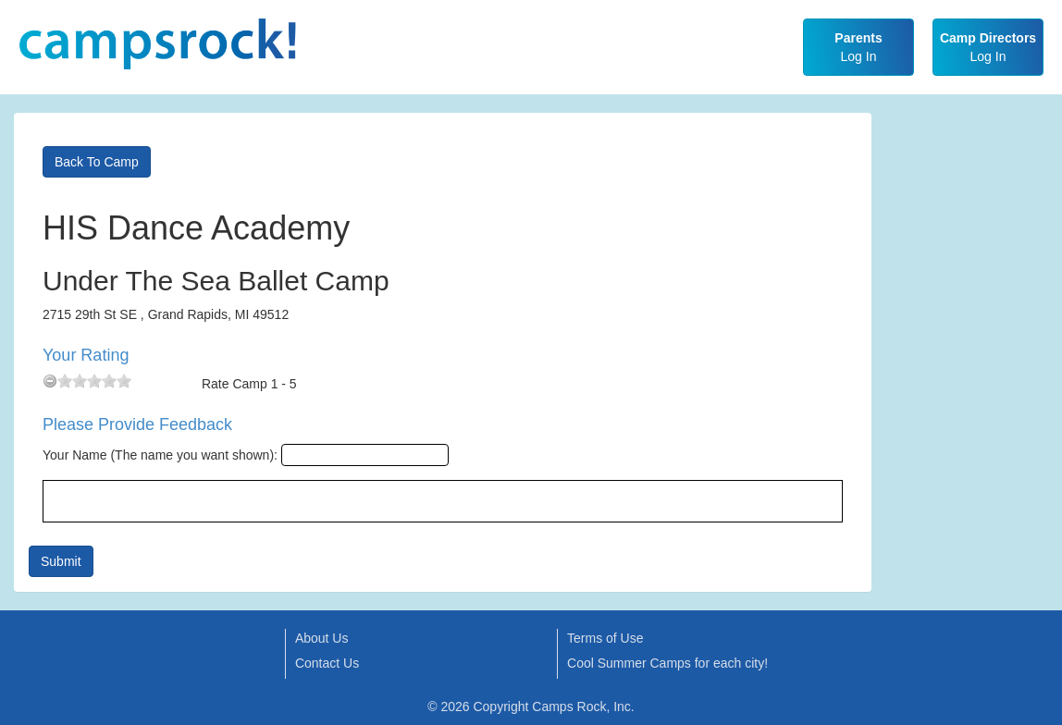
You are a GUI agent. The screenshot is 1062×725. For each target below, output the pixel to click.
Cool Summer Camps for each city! (667, 663)
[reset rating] (50, 381)
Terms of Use (605, 638)
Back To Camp (97, 161)
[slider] (94, 381)
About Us (322, 638)
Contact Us (327, 663)
